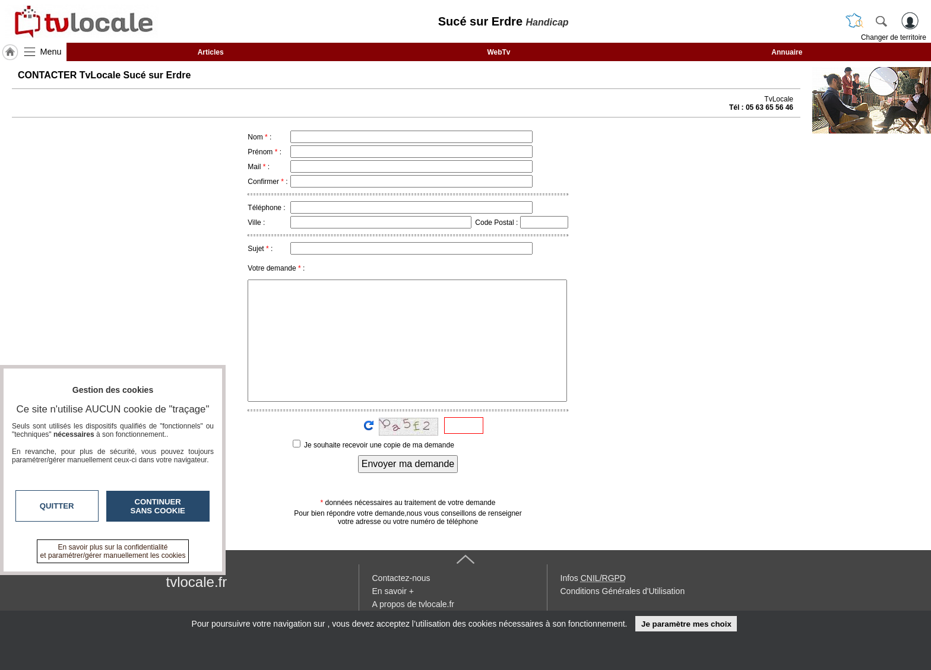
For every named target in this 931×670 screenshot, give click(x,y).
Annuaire (786, 52)
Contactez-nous (401, 578)
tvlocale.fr (196, 582)
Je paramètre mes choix (686, 624)
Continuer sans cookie (158, 506)
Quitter (57, 505)
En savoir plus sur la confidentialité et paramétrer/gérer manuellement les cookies (113, 551)
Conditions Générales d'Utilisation (622, 591)
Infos (593, 578)
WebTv (498, 52)
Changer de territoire (893, 37)
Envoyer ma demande (408, 464)
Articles (211, 52)
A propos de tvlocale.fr (413, 604)
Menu (51, 51)
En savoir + (393, 591)
